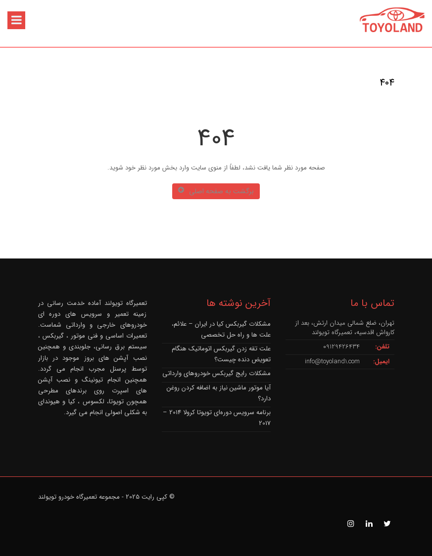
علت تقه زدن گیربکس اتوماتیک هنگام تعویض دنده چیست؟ (221, 354)
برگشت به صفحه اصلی (216, 191)
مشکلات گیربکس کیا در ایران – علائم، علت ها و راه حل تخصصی (221, 329)
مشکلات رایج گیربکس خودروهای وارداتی (216, 373)
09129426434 (341, 347)
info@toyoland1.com (332, 361)
